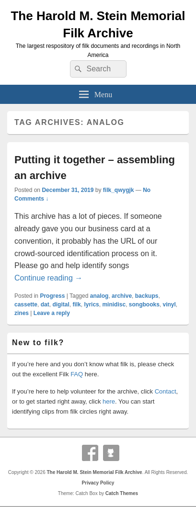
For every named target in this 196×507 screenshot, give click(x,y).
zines (21, 313)
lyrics (91, 304)
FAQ (76, 374)
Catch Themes (121, 493)
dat (45, 304)
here (109, 401)
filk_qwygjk (118, 190)
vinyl (169, 304)
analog (99, 296)
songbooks (144, 304)
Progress (52, 296)
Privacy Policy (98, 482)
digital (60, 304)
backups (147, 296)
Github (111, 453)
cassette (25, 304)
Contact (165, 391)
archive (122, 296)
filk (76, 304)
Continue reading (48, 278)
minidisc (114, 304)
